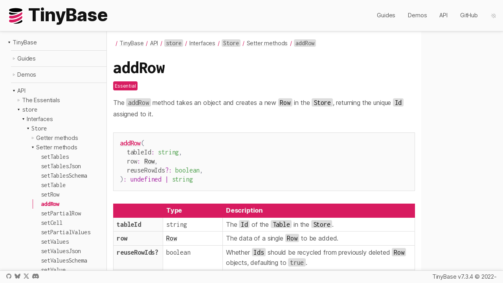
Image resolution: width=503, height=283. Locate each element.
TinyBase (25, 42)
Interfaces (40, 119)
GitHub (469, 15)
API (443, 15)
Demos (417, 15)
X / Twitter (26, 276)
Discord (35, 276)
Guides (386, 15)
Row (149, 159)
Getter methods (57, 137)
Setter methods (56, 147)
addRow (130, 143)
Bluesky (17, 276)
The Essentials (41, 100)
